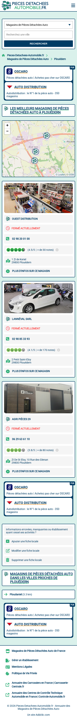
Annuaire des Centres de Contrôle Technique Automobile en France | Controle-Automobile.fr (38, 694)
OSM (71, 174)
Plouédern (60, 59)
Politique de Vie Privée (24, 673)
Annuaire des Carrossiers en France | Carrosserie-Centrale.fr (40, 684)
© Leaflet (60, 174)
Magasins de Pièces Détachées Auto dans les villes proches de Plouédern (41, 578)
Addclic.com (43, 714)
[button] (46, 135)
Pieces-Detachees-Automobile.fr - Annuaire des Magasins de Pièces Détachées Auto (43, 707)
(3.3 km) (21, 594)
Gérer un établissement (25, 660)
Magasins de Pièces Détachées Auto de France (38, 650)
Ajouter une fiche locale (25, 541)
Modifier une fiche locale (25, 550)
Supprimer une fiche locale (27, 560)
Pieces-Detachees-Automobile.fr (25, 55)
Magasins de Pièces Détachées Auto (28, 59)
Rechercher (38, 43)
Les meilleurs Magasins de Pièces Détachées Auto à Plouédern (39, 110)
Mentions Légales (22, 666)
